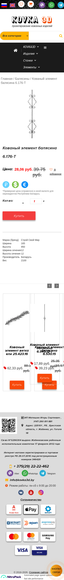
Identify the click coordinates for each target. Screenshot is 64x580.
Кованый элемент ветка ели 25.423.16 (17, 350)
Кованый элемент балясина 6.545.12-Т (44, 348)
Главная (7, 78)
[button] (55, 172)
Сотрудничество (30, 499)
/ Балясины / (22, 78)
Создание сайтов (38, 572)
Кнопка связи (56, 571)
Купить (17, 385)
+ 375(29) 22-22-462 (31, 466)
